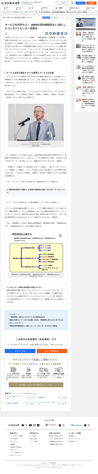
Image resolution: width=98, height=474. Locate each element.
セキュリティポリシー (74, 438)
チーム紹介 (33, 436)
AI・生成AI (59, 8)
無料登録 (91, 3)
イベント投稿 (33, 441)
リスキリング (44, 8)
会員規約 (12, 444)
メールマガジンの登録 (16, 436)
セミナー (6, 8)
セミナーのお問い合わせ (56, 438)
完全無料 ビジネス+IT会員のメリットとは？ (36, 384)
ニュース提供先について (17, 452)
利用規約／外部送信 (15, 447)
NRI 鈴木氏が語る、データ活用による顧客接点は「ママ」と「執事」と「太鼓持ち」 (88, 59)
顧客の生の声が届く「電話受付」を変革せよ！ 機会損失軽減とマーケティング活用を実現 (88, 104)
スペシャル (19, 8)
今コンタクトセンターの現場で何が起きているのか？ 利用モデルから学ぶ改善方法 (88, 48)
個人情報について (73, 441)
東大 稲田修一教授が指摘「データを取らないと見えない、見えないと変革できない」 (88, 80)
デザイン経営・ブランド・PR (15, 397)
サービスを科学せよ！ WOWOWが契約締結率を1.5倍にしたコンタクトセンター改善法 (88, 69)
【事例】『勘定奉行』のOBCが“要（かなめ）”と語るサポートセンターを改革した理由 (88, 37)
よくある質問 (14, 438)
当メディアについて (15, 455)
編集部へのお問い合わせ (56, 436)
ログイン (80, 3)
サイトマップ (14, 441)
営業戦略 (41, 397)
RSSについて (13, 450)
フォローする (31, 397)
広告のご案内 (33, 438)
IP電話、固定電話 (12, 403)
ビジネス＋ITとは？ (27, 4)
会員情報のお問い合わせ (56, 441)
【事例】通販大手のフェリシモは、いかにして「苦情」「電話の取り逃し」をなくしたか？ (88, 91)
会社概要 (70, 436)
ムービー (31, 8)
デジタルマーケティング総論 (47, 403)
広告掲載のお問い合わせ (56, 444)
